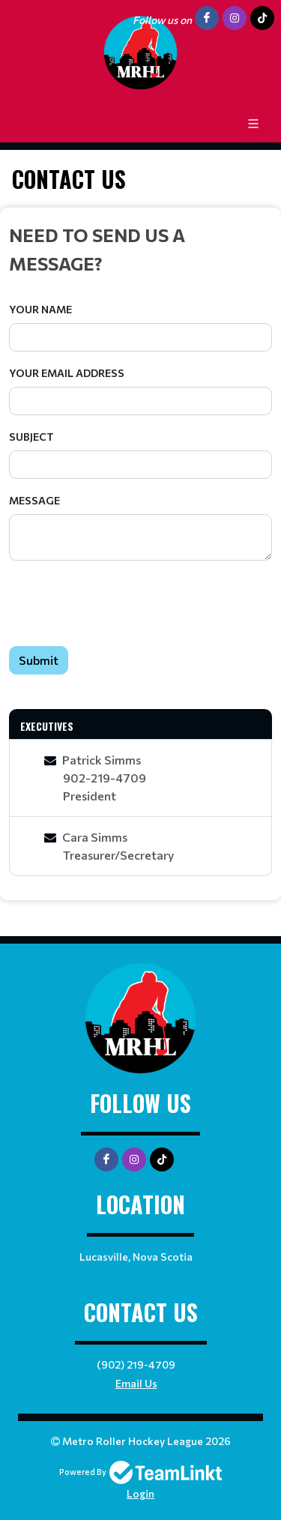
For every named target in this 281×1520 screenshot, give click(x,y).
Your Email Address (66, 373)
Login (140, 1493)
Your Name (40, 309)
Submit (38, 660)
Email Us (136, 1383)
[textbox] (140, 248)
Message (34, 500)
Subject (31, 436)
